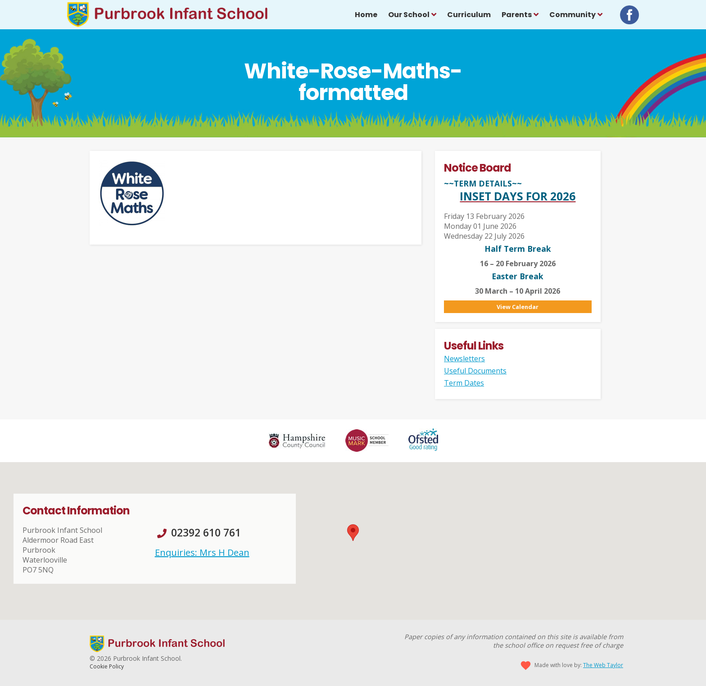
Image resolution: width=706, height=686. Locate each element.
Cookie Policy (107, 666)
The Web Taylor (603, 665)
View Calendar (518, 307)
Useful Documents (475, 371)
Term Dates (464, 383)
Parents (517, 14)
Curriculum (469, 14)
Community (572, 14)
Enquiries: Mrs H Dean (202, 552)
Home (366, 14)
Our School (409, 14)
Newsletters (464, 358)
